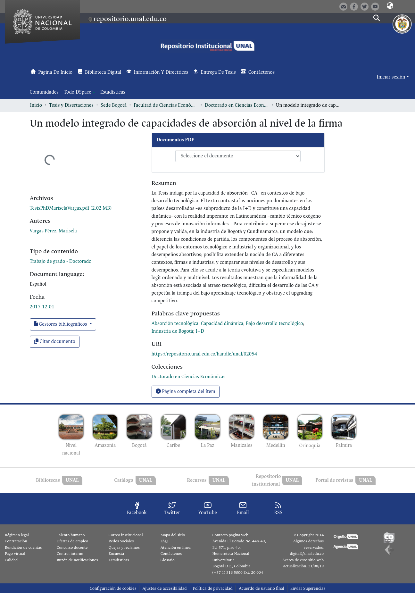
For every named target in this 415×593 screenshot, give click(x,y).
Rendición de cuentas (23, 547)
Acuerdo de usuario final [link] (261, 588)
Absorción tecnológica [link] (175, 324)
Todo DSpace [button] (77, 92)
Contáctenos (171, 553)
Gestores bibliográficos (61, 324)
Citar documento (54, 341)
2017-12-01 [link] (42, 307)
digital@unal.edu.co (307, 553)
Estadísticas (119, 560)
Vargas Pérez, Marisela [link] (53, 231)
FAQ (164, 541)
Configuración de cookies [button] (113, 588)
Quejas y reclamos (124, 547)
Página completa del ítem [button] (185, 391)
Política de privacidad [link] (213, 588)
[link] (71, 208)
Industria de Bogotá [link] (172, 331)
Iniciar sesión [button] (391, 77)
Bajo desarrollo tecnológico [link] (274, 324)
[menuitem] (79, 92)
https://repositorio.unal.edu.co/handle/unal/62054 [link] (204, 354)
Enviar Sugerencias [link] (307, 588)
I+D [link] (199, 331)
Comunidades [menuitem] (44, 92)
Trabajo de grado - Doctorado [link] (61, 261)
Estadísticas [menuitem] (112, 92)
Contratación (16, 541)
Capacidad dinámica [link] (222, 324)
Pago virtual (15, 553)
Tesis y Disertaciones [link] (71, 105)
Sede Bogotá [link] (114, 105)
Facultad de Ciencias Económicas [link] (166, 105)
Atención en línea (176, 547)
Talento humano (71, 535)
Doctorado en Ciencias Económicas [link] (237, 105)
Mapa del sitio (173, 535)
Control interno (70, 553)
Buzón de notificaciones (77, 560)
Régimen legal (17, 535)
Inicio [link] (36, 105)
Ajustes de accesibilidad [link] (164, 588)
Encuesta (116, 553)
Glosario (168, 560)
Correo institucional (126, 535)
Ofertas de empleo (72, 541)
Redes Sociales (121, 541)
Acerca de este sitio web (303, 560)
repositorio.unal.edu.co (130, 18)
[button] (390, 6)
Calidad (11, 560)
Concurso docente (72, 547)
